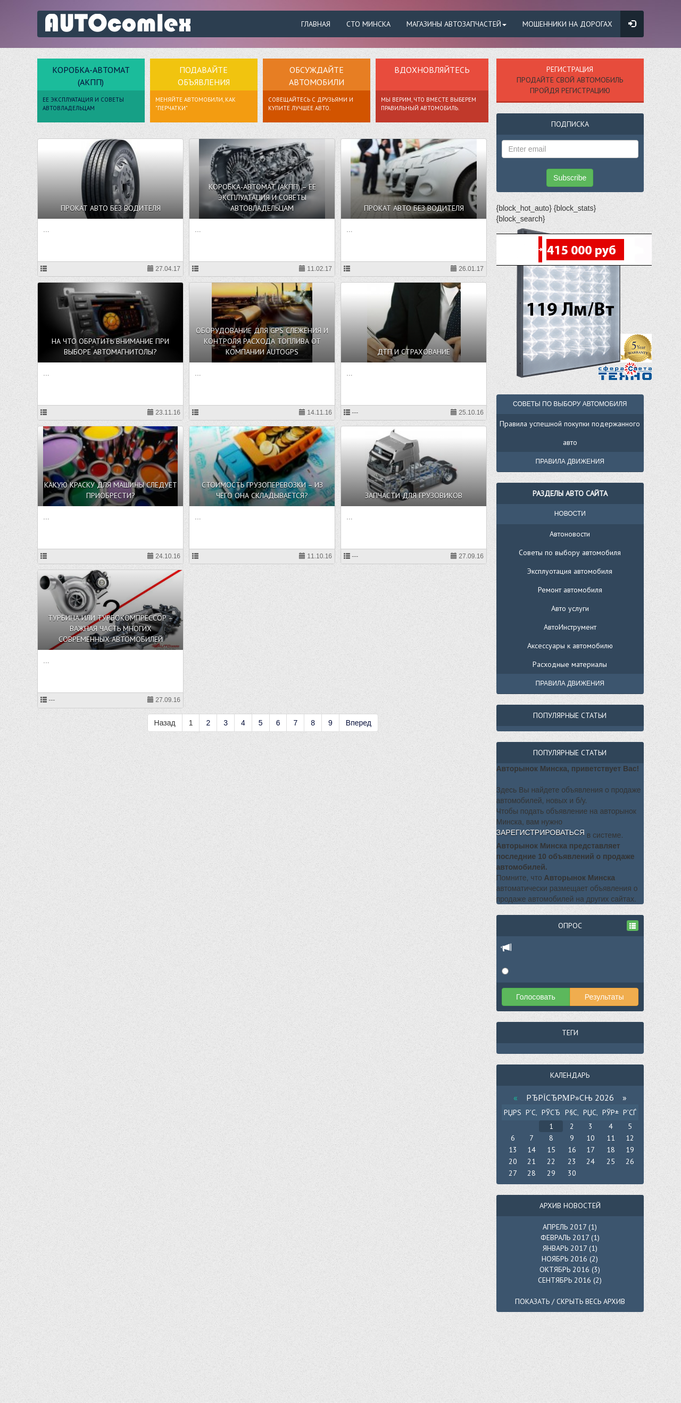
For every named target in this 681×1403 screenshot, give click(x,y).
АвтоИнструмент (570, 627)
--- (351, 412)
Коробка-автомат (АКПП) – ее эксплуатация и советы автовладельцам (262, 197)
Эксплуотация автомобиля (569, 571)
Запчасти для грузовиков (413, 495)
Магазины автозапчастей (456, 24)
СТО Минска (368, 24)
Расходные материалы (570, 664)
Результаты (604, 997)
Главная (315, 24)
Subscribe (569, 178)
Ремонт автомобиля (570, 590)
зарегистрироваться (540, 832)
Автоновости (570, 534)
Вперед (358, 723)
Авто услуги (570, 608)
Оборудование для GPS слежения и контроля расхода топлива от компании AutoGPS (262, 341)
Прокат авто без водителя (111, 208)
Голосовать (535, 997)
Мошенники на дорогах (567, 24)
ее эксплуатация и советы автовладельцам (83, 104)
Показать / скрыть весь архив (570, 1301)
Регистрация (569, 69)
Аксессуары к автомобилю (570, 645)
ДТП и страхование (413, 352)
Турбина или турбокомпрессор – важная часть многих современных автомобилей (110, 628)
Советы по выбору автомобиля (570, 552)
